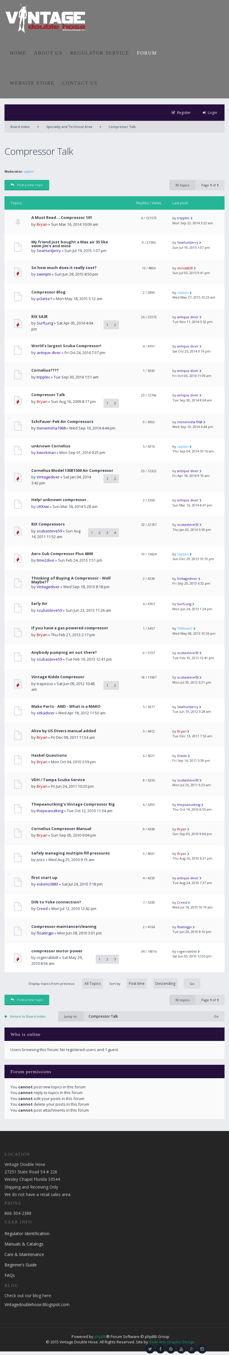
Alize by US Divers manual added (63, 731)
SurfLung (45, 323)
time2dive (45, 560)
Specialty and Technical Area (69, 126)
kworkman (46, 452)
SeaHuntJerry (49, 250)
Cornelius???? (45, 370)
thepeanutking (50, 810)
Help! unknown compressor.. (60, 500)
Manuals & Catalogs (24, 1244)
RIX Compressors (48, 524)
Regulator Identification (26, 1233)
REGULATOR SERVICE (99, 52)
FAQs (9, 1275)
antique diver (188, 317)
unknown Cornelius (50, 446)
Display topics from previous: (66, 983)
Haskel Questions (49, 755)
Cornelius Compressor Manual (61, 829)
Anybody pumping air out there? (64, 652)
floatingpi (45, 933)
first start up (44, 878)
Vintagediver (48, 477)
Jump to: (71, 1016)
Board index (20, 126)
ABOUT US (48, 52)
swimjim (44, 274)
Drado (182, 755)
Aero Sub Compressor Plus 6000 (62, 554)
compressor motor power (57, 951)
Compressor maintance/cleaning (64, 926)
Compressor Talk (122, 126)
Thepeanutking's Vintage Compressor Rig (73, 804)
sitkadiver (46, 713)
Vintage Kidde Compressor (57, 677)
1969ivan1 (185, 628)
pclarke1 (44, 298)
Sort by (143, 983)
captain (29, 171)
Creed (42, 908)
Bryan (42, 224)
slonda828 (185, 268)
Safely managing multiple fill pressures (70, 853)
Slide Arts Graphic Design (172, 1342)
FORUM (147, 52)
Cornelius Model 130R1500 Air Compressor (72, 470)
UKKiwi (43, 506)
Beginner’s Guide (20, 1265)
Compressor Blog (48, 292)
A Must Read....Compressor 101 (61, 218)
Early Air (39, 603)
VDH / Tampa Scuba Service (58, 780)
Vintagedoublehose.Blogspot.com (36, 1304)
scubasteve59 (49, 531)
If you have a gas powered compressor (69, 628)
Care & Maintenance (24, 1254)
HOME (18, 52)
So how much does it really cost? (64, 268)
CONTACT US (80, 83)
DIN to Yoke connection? (56, 902)
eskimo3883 (47, 884)
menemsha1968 (51, 428)
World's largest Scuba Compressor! (66, 346)
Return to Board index (28, 1016)
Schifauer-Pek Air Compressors (62, 422)
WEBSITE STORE (32, 83)
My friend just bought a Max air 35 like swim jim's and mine (69, 244)
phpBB (100, 1336)
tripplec (183, 218)
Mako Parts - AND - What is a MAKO (65, 706)
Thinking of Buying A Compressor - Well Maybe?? (71, 580)
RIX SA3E (39, 317)
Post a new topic (26, 185)
